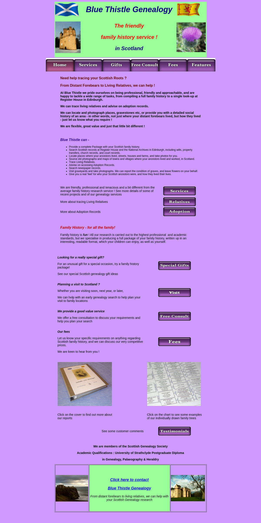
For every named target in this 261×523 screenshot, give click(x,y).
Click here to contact (129, 480)
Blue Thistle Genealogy (129, 488)
